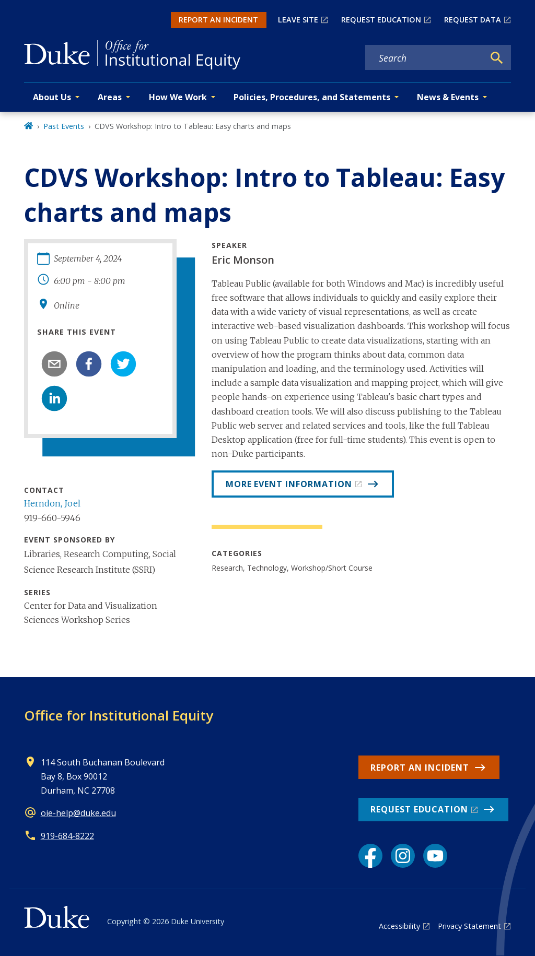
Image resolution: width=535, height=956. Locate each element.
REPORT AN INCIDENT (218, 20)
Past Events (63, 126)
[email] (54, 364)
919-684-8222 (67, 836)
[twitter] (123, 364)
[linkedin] (54, 398)
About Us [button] (52, 97)
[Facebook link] (370, 856)
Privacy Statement (469, 926)
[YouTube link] (435, 856)
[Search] (496, 57)
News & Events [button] (448, 97)
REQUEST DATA (472, 20)
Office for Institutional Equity (118, 715)
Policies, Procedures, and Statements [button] (312, 97)
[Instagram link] (403, 856)
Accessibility (399, 926)
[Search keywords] (425, 58)
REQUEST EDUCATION (381, 20)
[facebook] (89, 364)
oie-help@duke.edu (78, 813)
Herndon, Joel (52, 503)
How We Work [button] (178, 97)
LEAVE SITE (298, 20)
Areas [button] (110, 97)
